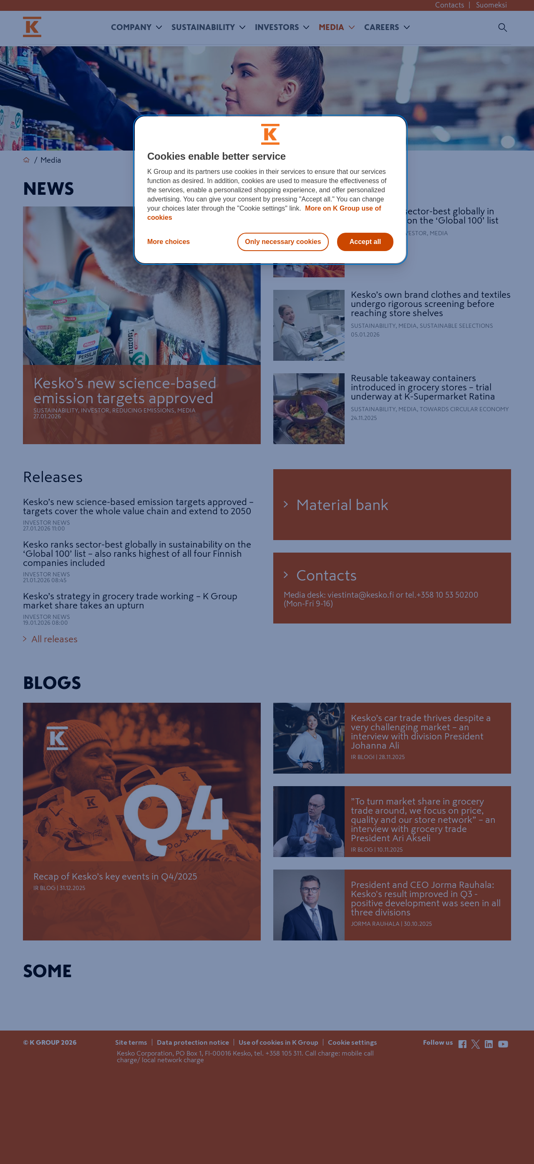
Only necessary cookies (283, 241)
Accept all (365, 241)
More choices (168, 241)
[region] (270, 189)
